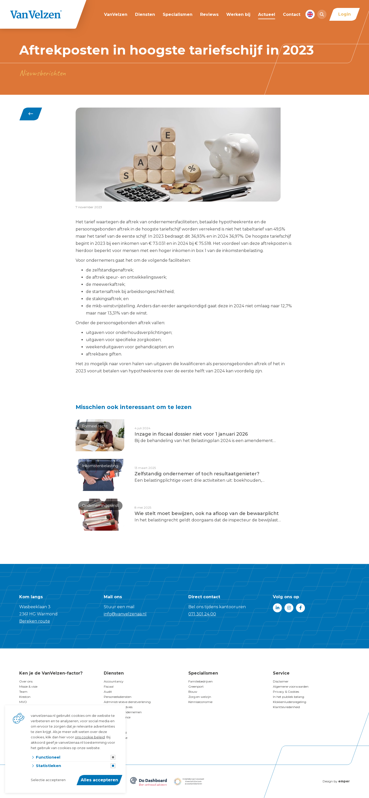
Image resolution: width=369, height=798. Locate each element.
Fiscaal (109, 686)
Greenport (196, 686)
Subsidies (110, 722)
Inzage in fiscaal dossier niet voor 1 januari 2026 (191, 434)
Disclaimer (281, 681)
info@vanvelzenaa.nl (125, 614)
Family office (113, 727)
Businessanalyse (115, 738)
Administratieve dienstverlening (127, 702)
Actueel (266, 14)
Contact (291, 14)
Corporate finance (117, 717)
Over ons (26, 681)
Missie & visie (28, 686)
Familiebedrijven (200, 681)
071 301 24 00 (202, 614)
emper (344, 781)
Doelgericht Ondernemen (123, 712)
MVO (23, 702)
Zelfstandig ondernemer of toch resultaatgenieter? (197, 474)
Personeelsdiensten (117, 697)
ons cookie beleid (90, 737)
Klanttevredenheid (286, 707)
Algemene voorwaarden (291, 686)
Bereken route (34, 621)
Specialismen (177, 14)
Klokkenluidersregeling (289, 702)
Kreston (24, 697)
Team (23, 692)
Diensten (145, 14)
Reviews (209, 14)
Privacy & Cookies (286, 692)
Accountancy (114, 681)
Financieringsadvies (118, 707)
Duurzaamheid (115, 732)
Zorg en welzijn (199, 697)
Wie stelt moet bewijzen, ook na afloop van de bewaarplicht (207, 513)
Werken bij (238, 14)
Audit (108, 692)
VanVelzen (115, 14)
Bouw (192, 692)
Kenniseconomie (200, 702)
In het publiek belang (288, 697)
